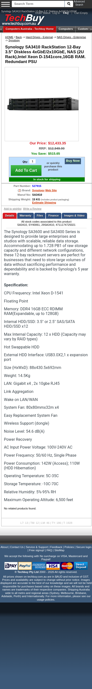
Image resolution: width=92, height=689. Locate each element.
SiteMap (59, 550)
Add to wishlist (13, 208)
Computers (66, 28)
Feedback (56, 547)
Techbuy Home (30, 28)
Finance (53, 215)
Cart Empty (81, 12)
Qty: (25, 161)
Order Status (42, 12)
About (4, 547)
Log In (56, 12)
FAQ (49, 550)
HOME (9, 37)
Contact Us (17, 547)
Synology (14, 40)
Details (9, 215)
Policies (69, 547)
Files (40, 215)
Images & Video (74, 215)
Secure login (83, 547)
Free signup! (36, 550)
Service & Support (37, 547)
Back (19, 37)
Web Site (51, 190)
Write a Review (32, 208)
